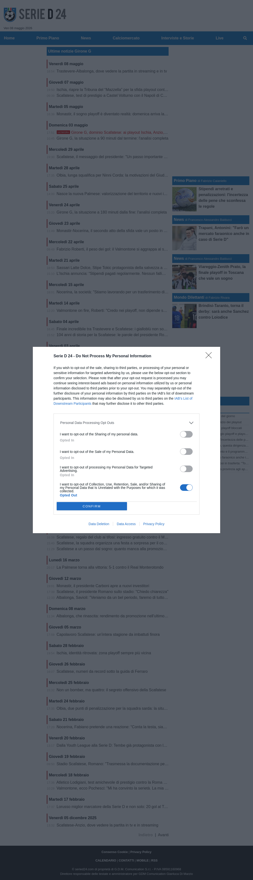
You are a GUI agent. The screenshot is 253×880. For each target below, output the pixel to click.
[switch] (186, 434)
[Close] (210, 356)
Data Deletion (99, 524)
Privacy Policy (153, 524)
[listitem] (126, 422)
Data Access (126, 524)
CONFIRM (92, 506)
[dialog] (126, 440)
